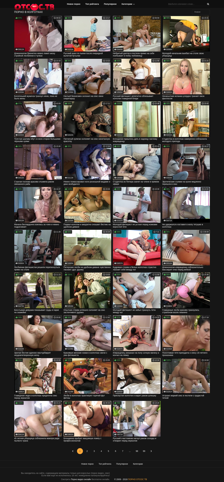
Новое (197, 12)
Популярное (110, 4)
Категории (127, 4)
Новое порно (73, 4)
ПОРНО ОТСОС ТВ (137, 479)
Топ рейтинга (92, 4)
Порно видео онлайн (81, 479)
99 (144, 451)
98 (137, 451)
